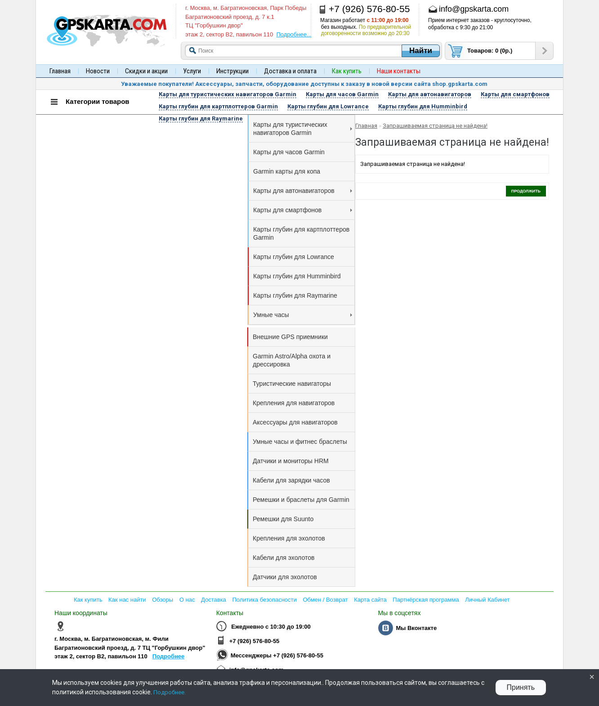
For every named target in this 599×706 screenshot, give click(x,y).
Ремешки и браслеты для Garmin (301, 499)
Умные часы (302, 314)
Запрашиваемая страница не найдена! (435, 125)
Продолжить (526, 191)
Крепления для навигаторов (294, 403)
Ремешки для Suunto (283, 519)
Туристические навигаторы (292, 383)
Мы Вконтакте (416, 628)
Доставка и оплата (290, 71)
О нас (187, 599)
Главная (60, 71)
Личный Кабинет (487, 599)
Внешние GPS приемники (290, 336)
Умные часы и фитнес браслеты (300, 441)
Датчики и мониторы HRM (291, 461)
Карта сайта (370, 599)
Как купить (88, 599)
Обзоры (162, 599)
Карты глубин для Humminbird (297, 276)
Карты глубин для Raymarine (295, 295)
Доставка (213, 599)
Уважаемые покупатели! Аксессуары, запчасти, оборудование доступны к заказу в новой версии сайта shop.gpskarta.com (304, 83)
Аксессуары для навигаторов (295, 422)
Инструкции (232, 71)
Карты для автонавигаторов (302, 190)
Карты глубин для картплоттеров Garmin (301, 233)
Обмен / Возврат (325, 599)
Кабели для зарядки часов (291, 480)
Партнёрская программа (426, 599)
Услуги (192, 71)
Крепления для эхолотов (289, 538)
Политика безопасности (264, 599)
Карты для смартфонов (302, 210)
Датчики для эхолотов (285, 577)
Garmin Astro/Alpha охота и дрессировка (292, 360)
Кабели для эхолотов (283, 557)
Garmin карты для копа (286, 171)
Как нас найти (127, 599)
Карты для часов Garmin (289, 152)
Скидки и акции (146, 71)
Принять (521, 687)
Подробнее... (293, 34)
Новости (98, 71)
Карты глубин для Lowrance (293, 256)
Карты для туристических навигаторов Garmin (302, 128)
